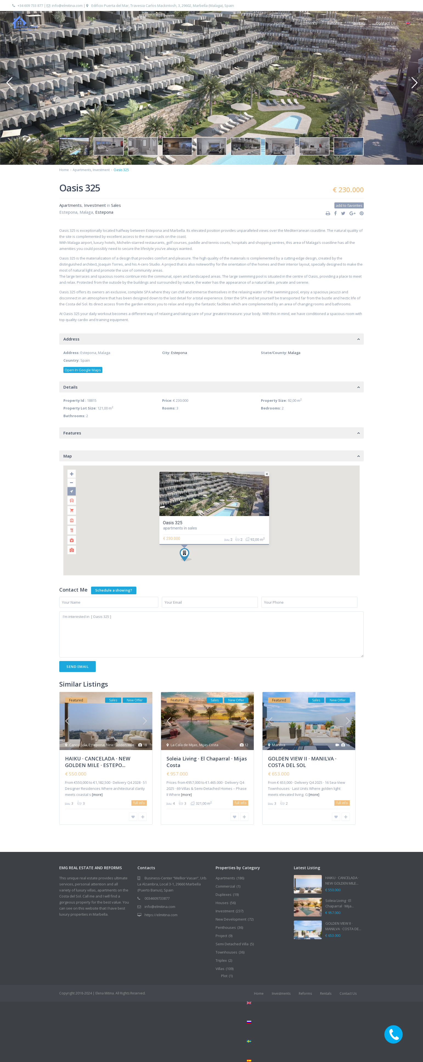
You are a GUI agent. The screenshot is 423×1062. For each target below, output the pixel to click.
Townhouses (226, 952)
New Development (231, 919)
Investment (101, 170)
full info (139, 803)
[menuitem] (305, 1003)
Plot (224, 975)
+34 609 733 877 (30, 5)
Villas (220, 968)
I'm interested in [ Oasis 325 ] (211, 634)
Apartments (82, 170)
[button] (9, 82)
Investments (306, 23)
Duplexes (224, 894)
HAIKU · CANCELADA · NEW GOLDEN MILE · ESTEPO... (97, 761)
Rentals (359, 23)
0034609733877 (157, 898)
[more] (97, 794)
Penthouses (226, 927)
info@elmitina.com (67, 5)
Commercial (225, 886)
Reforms (334, 23)
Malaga (294, 352)
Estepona (104, 212)
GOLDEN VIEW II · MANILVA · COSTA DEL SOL (302, 761)
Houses (222, 902)
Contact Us (386, 23)
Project (221, 935)
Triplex (221, 960)
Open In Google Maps (83, 369)
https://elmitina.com (161, 914)
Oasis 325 (172, 522)
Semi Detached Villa (232, 943)
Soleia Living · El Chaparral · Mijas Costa (207, 761)
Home (279, 23)
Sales (116, 205)
